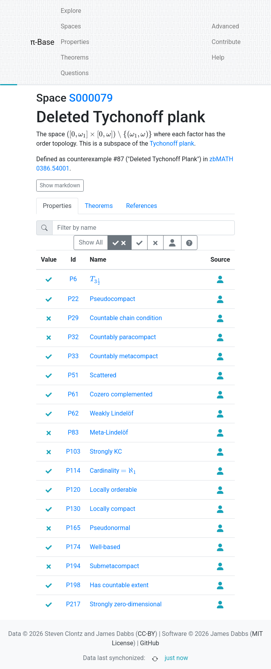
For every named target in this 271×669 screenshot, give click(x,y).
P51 (73, 375)
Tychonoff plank (172, 143)
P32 (73, 337)
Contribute (226, 42)
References (141, 206)
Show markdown (60, 185)
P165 (73, 528)
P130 (73, 508)
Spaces (71, 26)
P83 (73, 432)
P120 (73, 489)
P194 (73, 566)
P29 (73, 318)
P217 (73, 604)
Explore (71, 10)
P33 (73, 356)
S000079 (91, 98)
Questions (75, 73)
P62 (73, 413)
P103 (73, 451)
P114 (73, 470)
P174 (73, 547)
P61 (73, 394)
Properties (75, 42)
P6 (73, 279)
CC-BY (146, 633)
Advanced (225, 26)
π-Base (42, 42)
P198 (73, 585)
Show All (91, 242)
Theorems (75, 57)
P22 (73, 299)
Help (218, 57)
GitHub (149, 643)
